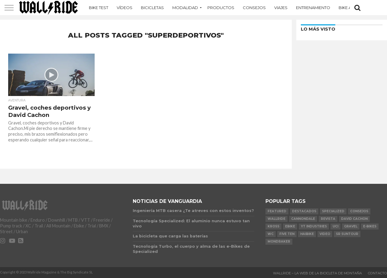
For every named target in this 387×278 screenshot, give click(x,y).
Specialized (333, 211)
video (325, 234)
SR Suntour (347, 234)
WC (271, 234)
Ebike (290, 226)
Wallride (276, 219)
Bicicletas (152, 7)
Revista (328, 219)
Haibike (307, 234)
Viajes (281, 7)
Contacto (377, 273)
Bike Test (98, 7)
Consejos (254, 7)
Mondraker (279, 241)
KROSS (273, 226)
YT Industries (314, 226)
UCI (335, 226)
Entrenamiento (313, 7)
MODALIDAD (185, 7)
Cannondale (303, 219)
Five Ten (286, 234)
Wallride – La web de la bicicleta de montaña (317, 273)
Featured (277, 211)
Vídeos (124, 7)
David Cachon (354, 219)
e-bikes (369, 226)
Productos (220, 7)
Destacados (304, 211)
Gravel (350, 226)
